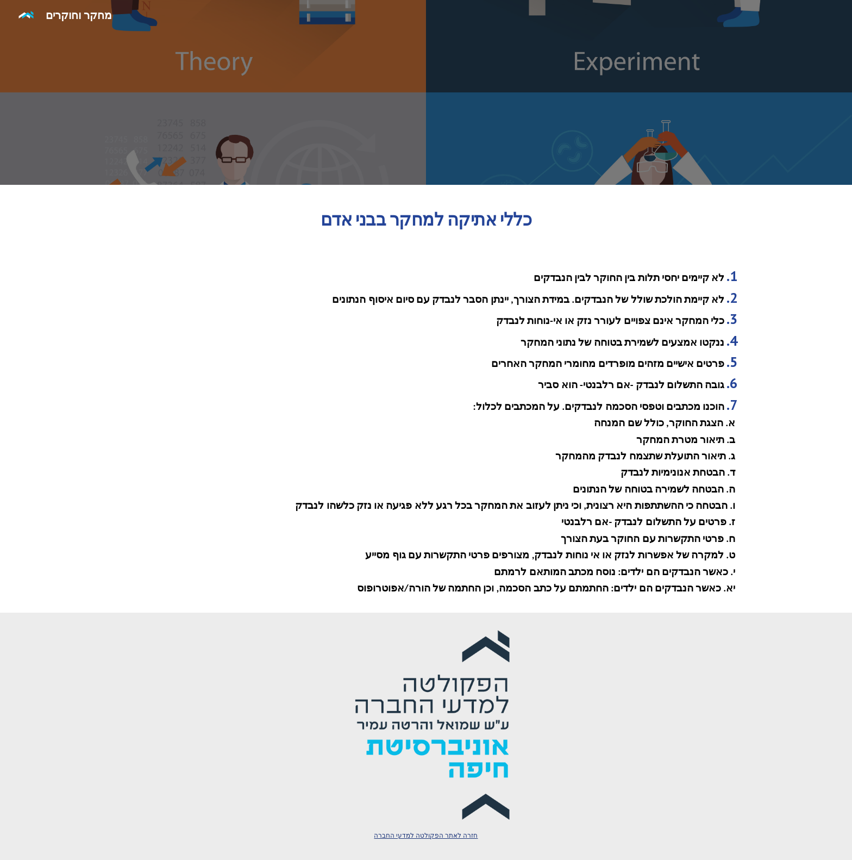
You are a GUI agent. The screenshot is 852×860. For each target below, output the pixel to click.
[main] (426, 217)
